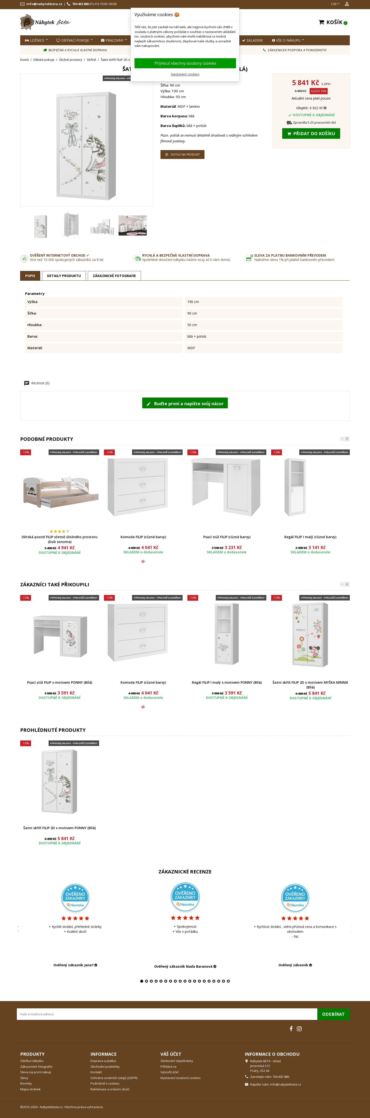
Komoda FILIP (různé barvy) (143, 537)
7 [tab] (170, 981)
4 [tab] (156, 981)
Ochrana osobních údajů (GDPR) (113, 1078)
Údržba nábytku (32, 1061)
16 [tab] (213, 981)
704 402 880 (80, 4)
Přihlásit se (168, 1066)
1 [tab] (141, 981)
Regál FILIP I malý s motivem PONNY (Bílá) (227, 682)
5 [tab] (160, 981)
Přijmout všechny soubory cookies (185, 63)
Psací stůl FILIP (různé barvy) (226, 537)
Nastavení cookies (185, 74)
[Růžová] (143, 561)
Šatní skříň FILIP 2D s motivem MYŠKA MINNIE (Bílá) (310, 684)
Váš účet (170, 1054)
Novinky (26, 1083)
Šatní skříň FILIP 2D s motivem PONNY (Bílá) (59, 828)
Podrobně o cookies (105, 1083)
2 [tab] (146, 981)
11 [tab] (189, 981)
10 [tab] (185, 981)
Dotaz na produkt (182, 154)
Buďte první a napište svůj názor (185, 403)
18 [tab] (223, 981)
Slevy (24, 1078)
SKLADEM (252, 40)
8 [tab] (175, 981)
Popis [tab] (30, 275)
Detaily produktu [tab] (64, 275)
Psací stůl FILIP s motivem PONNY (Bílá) (59, 682)
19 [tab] (228, 981)
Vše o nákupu (286, 40)
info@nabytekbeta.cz (44, 4)
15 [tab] (209, 981)
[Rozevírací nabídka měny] (335, 4)
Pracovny (112, 40)
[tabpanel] (185, 924)
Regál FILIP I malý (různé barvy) (310, 537)
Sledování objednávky (176, 1061)
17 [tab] (218, 981)
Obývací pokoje (72, 40)
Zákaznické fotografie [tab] (114, 275)
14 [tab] (204, 981)
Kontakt (96, 1072)
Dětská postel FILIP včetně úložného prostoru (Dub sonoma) (59, 539)
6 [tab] (165, 981)
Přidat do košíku (311, 133)
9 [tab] (180, 981)
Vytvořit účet (169, 1072)
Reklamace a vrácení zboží (109, 1089)
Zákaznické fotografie (36, 1066)
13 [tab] (199, 981)
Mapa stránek (30, 1089)
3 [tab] (151, 981)
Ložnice (34, 40)
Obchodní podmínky (105, 1066)
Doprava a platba (103, 1061)
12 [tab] (194, 981)
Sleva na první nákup (35, 1072)
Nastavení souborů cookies (180, 1078)
